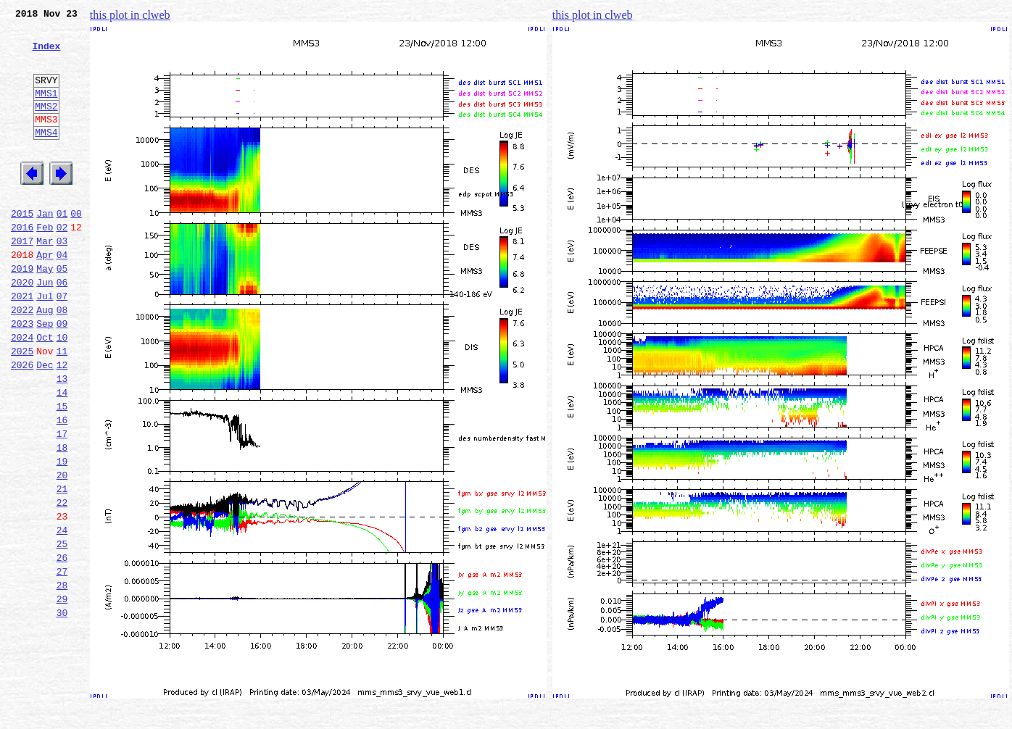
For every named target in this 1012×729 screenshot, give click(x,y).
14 (62, 455)
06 (62, 327)
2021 (22, 343)
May (44, 311)
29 (62, 694)
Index (46, 54)
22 (62, 582)
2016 (22, 263)
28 (62, 678)
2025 (22, 407)
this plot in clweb (130, 15)
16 (62, 486)
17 (62, 502)
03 (62, 279)
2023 (22, 375)
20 (62, 550)
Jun (44, 327)
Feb (44, 263)
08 (62, 359)
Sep (44, 375)
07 (62, 343)
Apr (44, 295)
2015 (22, 247)
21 (62, 566)
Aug (44, 359)
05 (62, 311)
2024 (22, 391)
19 (62, 534)
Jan (44, 247)
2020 (22, 327)
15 (62, 471)
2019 (22, 311)
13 (62, 439)
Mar (44, 279)
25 (62, 630)
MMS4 (46, 155)
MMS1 (46, 110)
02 (62, 263)
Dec (44, 423)
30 (62, 710)
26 (62, 646)
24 (62, 614)
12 (62, 423)
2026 (22, 423)
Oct (44, 391)
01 (62, 247)
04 (62, 295)
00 (76, 247)
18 (62, 518)
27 (62, 662)
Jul (44, 343)
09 (62, 375)
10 (62, 391)
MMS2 (46, 125)
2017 (22, 279)
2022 (22, 359)
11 (62, 407)
